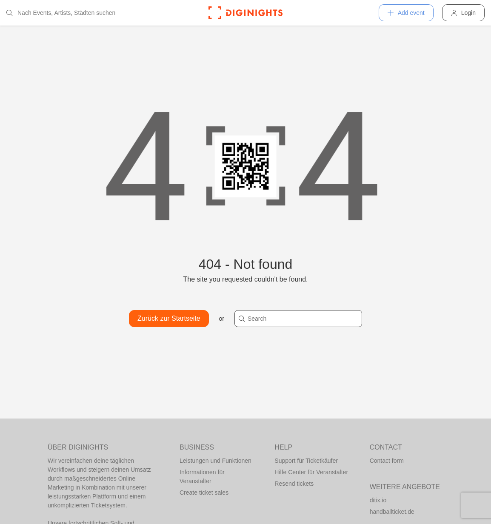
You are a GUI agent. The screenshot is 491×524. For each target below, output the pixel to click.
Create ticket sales (204, 492)
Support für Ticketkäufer (306, 460)
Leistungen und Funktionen (215, 460)
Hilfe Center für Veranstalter (311, 472)
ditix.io (378, 500)
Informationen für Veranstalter (202, 476)
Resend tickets (294, 483)
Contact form (387, 460)
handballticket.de (392, 511)
